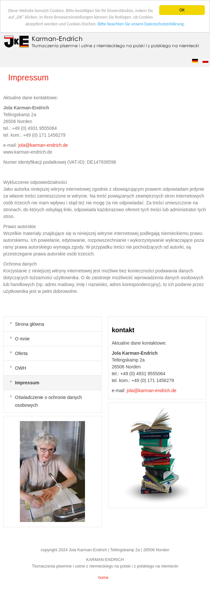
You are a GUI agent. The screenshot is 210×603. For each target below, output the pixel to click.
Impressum (28, 77)
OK (182, 10)
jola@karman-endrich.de (43, 145)
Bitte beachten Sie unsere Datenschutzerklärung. (141, 24)
